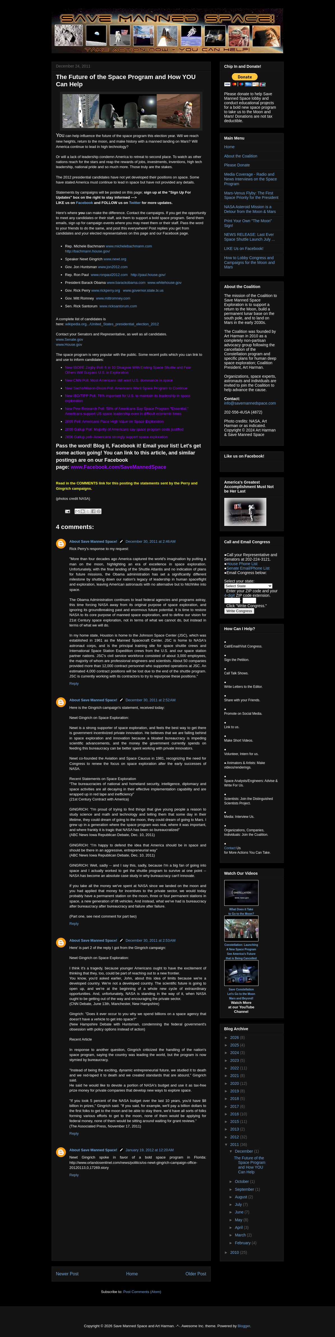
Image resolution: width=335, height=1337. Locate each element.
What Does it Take (241, 909)
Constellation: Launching (241, 944)
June (239, 1212)
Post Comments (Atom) (142, 1292)
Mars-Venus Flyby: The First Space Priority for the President (251, 195)
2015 (235, 1121)
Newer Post (67, 1273)
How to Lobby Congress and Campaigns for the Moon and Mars (249, 263)
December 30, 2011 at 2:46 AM (150, 541)
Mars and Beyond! (241, 998)
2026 (235, 1037)
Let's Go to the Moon (241, 993)
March (241, 1235)
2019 (235, 1091)
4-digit (229, 595)
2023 (235, 1060)
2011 (235, 1144)
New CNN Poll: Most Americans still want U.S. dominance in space (119, 380)
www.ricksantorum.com (118, 306)
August (241, 1197)
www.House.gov (69, 344)
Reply (74, 683)
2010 (235, 1252)
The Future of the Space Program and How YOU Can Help (249, 1165)
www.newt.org (114, 259)
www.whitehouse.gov (164, 282)
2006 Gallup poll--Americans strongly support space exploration (116, 437)
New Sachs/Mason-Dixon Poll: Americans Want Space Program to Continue (126, 388)
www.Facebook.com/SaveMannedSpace (118, 467)
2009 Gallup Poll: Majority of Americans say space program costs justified (124, 429)
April (239, 1227)
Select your (234, 581)
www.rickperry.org (105, 290)
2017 (235, 1106)
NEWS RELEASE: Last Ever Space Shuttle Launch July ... (249, 237)
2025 (235, 1045)
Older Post (196, 1273)
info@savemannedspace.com (250, 403)
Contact (230, 848)
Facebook (84, 203)
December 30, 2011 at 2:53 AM (150, 940)
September (245, 1189)
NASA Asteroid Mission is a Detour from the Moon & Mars (250, 209)
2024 (235, 1052)
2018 (235, 1098)
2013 (235, 1129)
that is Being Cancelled (241, 958)
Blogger (244, 1326)
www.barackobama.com (126, 282)
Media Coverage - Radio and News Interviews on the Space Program (250, 179)
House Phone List (242, 563)
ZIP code (253, 591)
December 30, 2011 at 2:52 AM (150, 700)
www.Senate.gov (69, 339)
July (239, 1204)
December (244, 1151)
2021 (235, 1075)
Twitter (135, 203)
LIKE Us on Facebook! (244, 248)
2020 (235, 1083)
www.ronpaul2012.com (109, 275)
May (239, 1220)
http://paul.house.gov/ (148, 275)
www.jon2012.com (113, 267)
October (242, 1181)
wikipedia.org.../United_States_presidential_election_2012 (112, 324)
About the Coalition (240, 156)
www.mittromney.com (113, 298)
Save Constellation (241, 989)
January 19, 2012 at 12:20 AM (150, 1150)
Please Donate (237, 165)
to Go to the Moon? (241, 913)
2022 (235, 1068)
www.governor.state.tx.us (143, 290)
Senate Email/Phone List (248, 568)
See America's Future (241, 953)
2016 (235, 1114)
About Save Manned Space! (93, 541)
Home (132, 1273)
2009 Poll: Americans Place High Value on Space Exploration (114, 421)
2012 (235, 1137)
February (243, 1243)
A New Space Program (241, 949)
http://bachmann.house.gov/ (87, 251)
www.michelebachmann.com (129, 246)
